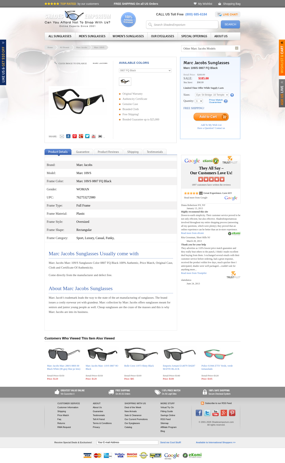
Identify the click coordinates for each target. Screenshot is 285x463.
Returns (61, 423)
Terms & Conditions (102, 423)
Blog (163, 431)
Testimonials (99, 415)
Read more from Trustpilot (193, 273)
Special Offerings (194, 36)
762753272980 (85, 197)
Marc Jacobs (81, 47)
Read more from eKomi (192, 233)
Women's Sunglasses (128, 36)
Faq (59, 419)
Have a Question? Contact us (211, 128)
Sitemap (164, 423)
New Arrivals (130, 411)
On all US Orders (136, 3)
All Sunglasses (59, 36)
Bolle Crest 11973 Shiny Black (139, 365)
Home (50, 47)
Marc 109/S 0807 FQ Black (200, 68)
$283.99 (201, 74)
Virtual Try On (167, 407)
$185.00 (203, 78)
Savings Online (168, 415)
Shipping (61, 411)
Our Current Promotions (136, 419)
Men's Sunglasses (92, 36)
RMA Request (64, 427)
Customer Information (67, 407)
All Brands (64, 47)
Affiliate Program (169, 427)
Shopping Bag (231, 3)
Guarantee (98, 411)
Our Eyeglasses (162, 36)
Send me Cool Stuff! (170, 442)
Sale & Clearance (133, 415)
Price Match (63, 415)
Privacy (96, 427)
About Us (221, 36)
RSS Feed (166, 419)
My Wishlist (205, 3)
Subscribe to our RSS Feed (218, 403)
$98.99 (200, 82)
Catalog (128, 427)
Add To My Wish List (211, 125)
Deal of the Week (132, 407)
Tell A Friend (99, 419)
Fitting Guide (167, 411)
